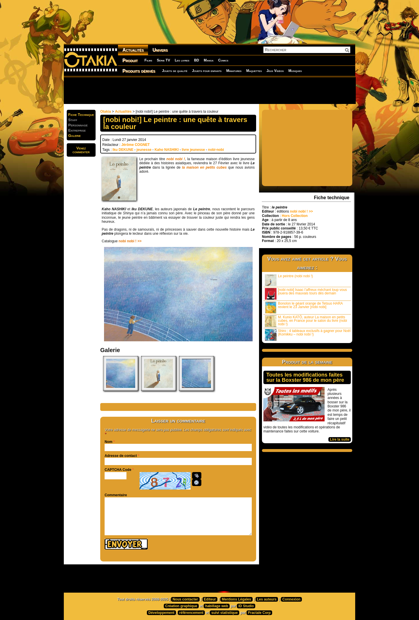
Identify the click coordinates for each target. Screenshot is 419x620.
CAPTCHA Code (118, 470)
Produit (130, 60)
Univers (160, 49)
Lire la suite (339, 439)
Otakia (105, 111)
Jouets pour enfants (206, 71)
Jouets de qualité (174, 71)
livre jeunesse (193, 150)
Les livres (182, 60)
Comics (223, 60)
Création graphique (181, 606)
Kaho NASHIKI (166, 150)
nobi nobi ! (175, 159)
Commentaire (116, 495)
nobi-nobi (216, 150)
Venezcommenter (81, 150)
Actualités (133, 49)
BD (196, 60)
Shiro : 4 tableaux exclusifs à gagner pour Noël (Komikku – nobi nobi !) (308, 335)
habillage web (216, 606)
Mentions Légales (236, 599)
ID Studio (246, 606)
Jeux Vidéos (275, 71)
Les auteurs (267, 599)
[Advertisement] (209, 90)
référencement (191, 613)
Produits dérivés (138, 70)
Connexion (291, 599)
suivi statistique (224, 613)
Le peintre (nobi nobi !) (289, 280)
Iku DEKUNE (122, 150)
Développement (161, 613)
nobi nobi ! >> (130, 241)
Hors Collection (295, 216)
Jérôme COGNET (135, 145)
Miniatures (234, 71)
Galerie (74, 135)
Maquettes (254, 71)
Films (148, 60)
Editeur (210, 599)
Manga (209, 60)
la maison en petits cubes (204, 167)
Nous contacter (185, 599)
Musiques (295, 71)
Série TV (163, 60)
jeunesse (143, 150)
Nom (108, 442)
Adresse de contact (121, 456)
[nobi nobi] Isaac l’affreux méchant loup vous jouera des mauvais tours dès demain (306, 294)
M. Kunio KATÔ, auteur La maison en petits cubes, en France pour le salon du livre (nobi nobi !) (306, 321)
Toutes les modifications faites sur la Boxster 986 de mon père (305, 377)
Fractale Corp (259, 613)
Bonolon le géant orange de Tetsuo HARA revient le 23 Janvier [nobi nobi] (304, 307)
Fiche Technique (81, 114)
